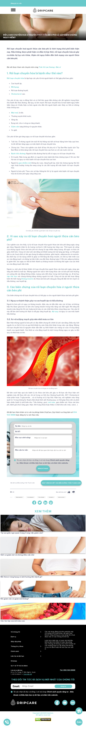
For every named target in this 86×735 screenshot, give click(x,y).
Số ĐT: (18, 432)
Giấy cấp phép (16, 641)
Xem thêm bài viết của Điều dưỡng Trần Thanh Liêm (61, 483)
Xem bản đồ (27, 674)
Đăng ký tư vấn (16, 3)
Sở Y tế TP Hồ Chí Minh (19, 666)
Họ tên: (18, 426)
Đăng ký (63, 686)
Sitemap (14, 661)
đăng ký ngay (43, 468)
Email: (16, 686)
